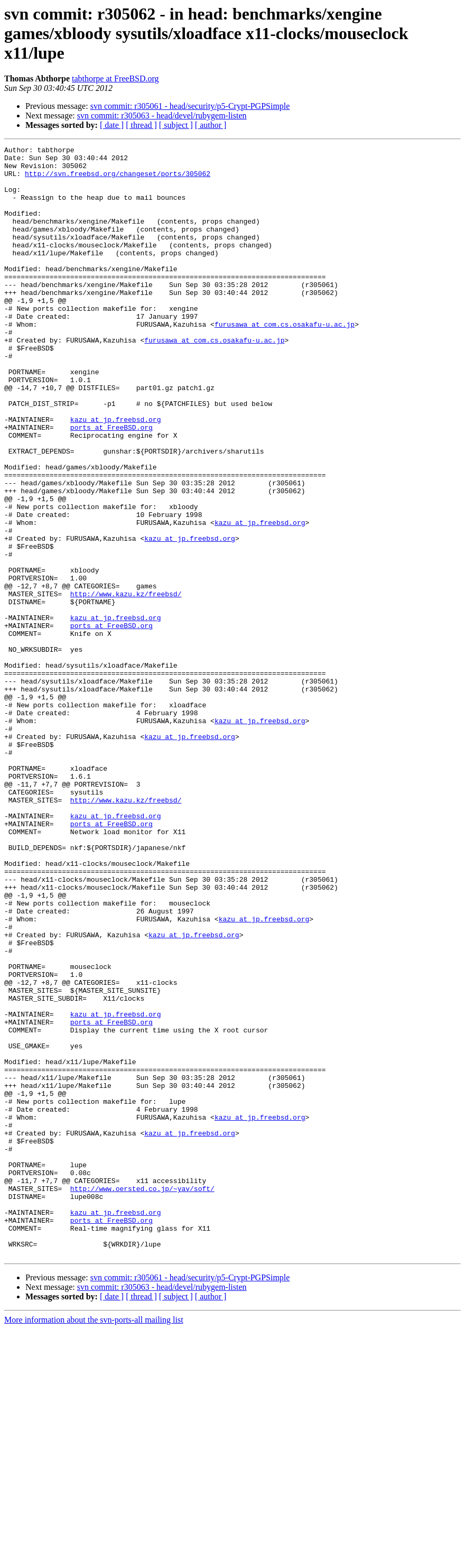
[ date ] (112, 125)
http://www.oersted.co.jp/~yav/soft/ (142, 1397)
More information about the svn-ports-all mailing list (93, 1541)
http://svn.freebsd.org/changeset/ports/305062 (117, 179)
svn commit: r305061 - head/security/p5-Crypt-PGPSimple (190, 105)
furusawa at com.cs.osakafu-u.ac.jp (285, 360)
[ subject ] (176, 125)
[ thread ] (141, 125)
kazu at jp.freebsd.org (115, 474)
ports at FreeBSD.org (111, 484)
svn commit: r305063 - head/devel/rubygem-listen (162, 115)
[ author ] (211, 125)
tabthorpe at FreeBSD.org (115, 78)
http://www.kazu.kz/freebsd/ (126, 684)
